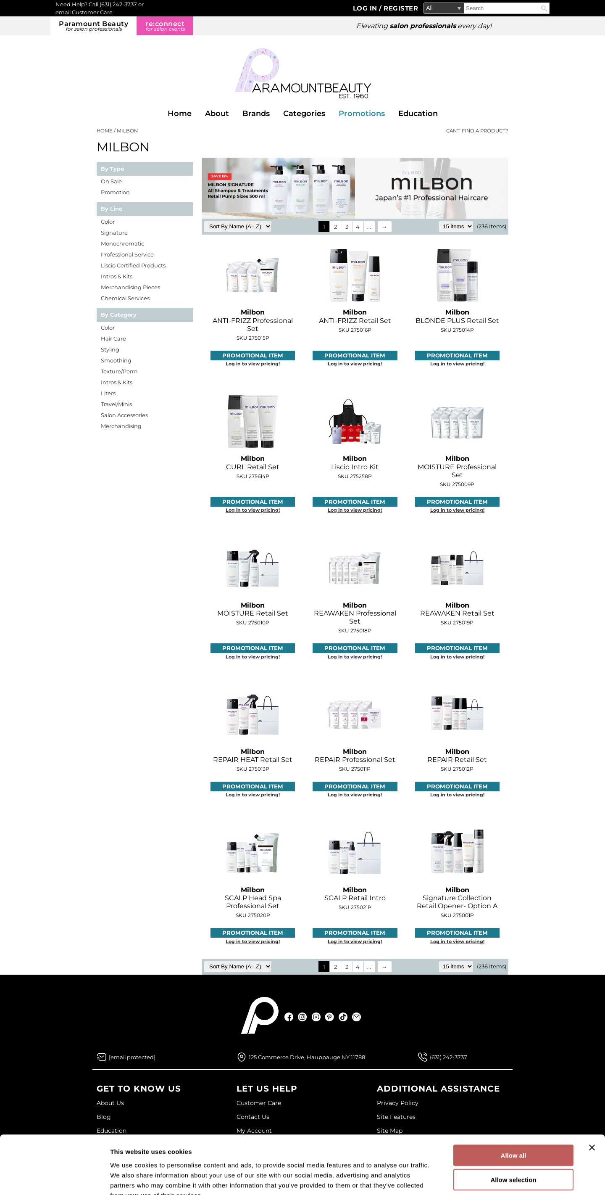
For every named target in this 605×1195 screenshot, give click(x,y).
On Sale (111, 181)
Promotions (362, 113)
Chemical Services (125, 298)
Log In (366, 8)
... (369, 226)
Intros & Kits (116, 276)
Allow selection (513, 1129)
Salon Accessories (124, 415)
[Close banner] (592, 1097)
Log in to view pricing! (253, 364)
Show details (440, 1178)
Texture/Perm (119, 371)
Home (180, 113)
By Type (112, 169)
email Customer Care (84, 12)
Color (108, 221)
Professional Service (127, 254)
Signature (114, 232)
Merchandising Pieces (130, 287)
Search (544, 8)
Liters (108, 393)
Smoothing (116, 360)
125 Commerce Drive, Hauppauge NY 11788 (307, 1057)
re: (165, 26)
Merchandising (121, 426)
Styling (110, 349)
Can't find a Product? (477, 131)
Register (401, 8)
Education (418, 113)
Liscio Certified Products (133, 265)
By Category (119, 315)
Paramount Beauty (93, 26)
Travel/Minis (116, 404)
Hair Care (113, 338)
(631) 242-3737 (118, 4)
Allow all (513, 1104)
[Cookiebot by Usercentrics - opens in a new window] (54, 1178)
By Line (111, 209)
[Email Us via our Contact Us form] (132, 1057)
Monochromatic (122, 243)
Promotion (115, 192)
